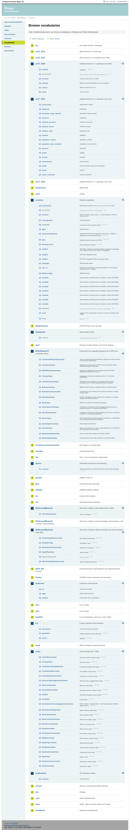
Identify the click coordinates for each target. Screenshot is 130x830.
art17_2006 (40, 64)
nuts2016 (45, 295)
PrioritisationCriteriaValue (51, 733)
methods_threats (48, 126)
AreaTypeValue (47, 662)
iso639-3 (45, 255)
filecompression (47, 244)
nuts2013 (45, 291)
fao (36, 457)
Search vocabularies (38, 38)
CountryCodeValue (48, 365)
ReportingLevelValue (49, 742)
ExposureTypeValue (49, 685)
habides (38, 490)
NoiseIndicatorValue (49, 714)
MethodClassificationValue (51, 391)
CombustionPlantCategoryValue (53, 359)
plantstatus (46, 633)
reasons (45, 87)
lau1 (37, 605)
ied (36, 502)
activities (45, 69)
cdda (37, 194)
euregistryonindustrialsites (47, 445)
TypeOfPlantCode (48, 552)
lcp (36, 623)
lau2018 (38, 617)
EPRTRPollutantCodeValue (51, 370)
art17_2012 (40, 99)
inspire (38, 577)
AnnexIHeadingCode (49, 514)
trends (44, 92)
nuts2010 (45, 286)
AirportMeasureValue (49, 657)
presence (45, 148)
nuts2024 (45, 304)
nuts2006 (45, 282)
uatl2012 (45, 598)
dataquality (40, 332)
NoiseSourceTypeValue (50, 724)
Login (107, 1)
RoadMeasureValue (48, 747)
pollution (45, 135)
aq (36, 45)
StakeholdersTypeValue (50, 752)
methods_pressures (49, 122)
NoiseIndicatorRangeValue (51, 710)
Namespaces (9, 51)
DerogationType (47, 543)
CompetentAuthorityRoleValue (52, 666)
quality (44, 153)
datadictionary (41, 326)
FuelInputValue (47, 376)
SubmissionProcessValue (51, 761)
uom (37, 798)
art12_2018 (40, 58)
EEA (13, 1)
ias (36, 496)
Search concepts (55, 38)
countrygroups (47, 220)
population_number (49, 140)
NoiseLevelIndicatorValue (51, 719)
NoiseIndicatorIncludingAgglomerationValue (57, 704)
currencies (45, 225)
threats (44, 166)
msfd (37, 645)
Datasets (7, 26)
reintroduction (47, 162)
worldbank (40, 810)
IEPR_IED (39, 569)
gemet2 (38, 478)
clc (43, 589)
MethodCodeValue (48, 397)
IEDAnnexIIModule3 (44, 521)
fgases (38, 463)
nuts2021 (45, 299)
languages (45, 263)
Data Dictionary (21, 18)
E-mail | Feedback (11, 823)
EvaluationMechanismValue (51, 676)
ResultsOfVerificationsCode (51, 547)
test (37, 792)
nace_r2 (44, 268)
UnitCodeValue (47, 428)
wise (37, 804)
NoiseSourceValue (48, 728)
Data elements (9, 34)
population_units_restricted (51, 144)
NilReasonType (47, 273)
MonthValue (46, 403)
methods (45, 83)
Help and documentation (13, 22)
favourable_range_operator (51, 113)
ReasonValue (46, 418)
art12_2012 (40, 52)
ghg (37, 484)
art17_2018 (40, 182)
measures (45, 118)
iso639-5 (45, 259)
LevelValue (45, 699)
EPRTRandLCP (42, 351)
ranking (44, 157)
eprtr (37, 345)
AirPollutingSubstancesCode (52, 538)
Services (7, 47)
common (39, 200)
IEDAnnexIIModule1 (44, 508)
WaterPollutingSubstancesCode (53, 561)
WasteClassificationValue (51, 434)
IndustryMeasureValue (50, 690)
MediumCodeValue (48, 387)
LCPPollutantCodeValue (50, 382)
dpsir (43, 229)
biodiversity (40, 188)
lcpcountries (46, 629)
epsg (43, 240)
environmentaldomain (49, 234)
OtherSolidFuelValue (49, 412)
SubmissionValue (48, 766)
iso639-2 (45, 249)
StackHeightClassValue (50, 424)
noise (37, 651)
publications (40, 773)
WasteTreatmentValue (49, 438)
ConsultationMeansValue (50, 671)
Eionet (13, 18)
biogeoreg (45, 109)
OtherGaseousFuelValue (50, 407)
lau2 (37, 611)
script (44, 313)
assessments (46, 105)
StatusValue (46, 756)
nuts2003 (45, 278)
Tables (6, 30)
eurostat (39, 451)
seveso (38, 786)
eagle (44, 593)
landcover (39, 583)
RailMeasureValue (48, 738)
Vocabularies (9, 43)
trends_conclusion (48, 175)
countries (45, 79)
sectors (44, 638)
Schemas (7, 38)
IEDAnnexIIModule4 (44, 530)
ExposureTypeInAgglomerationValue (55, 680)
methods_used (47, 131)
